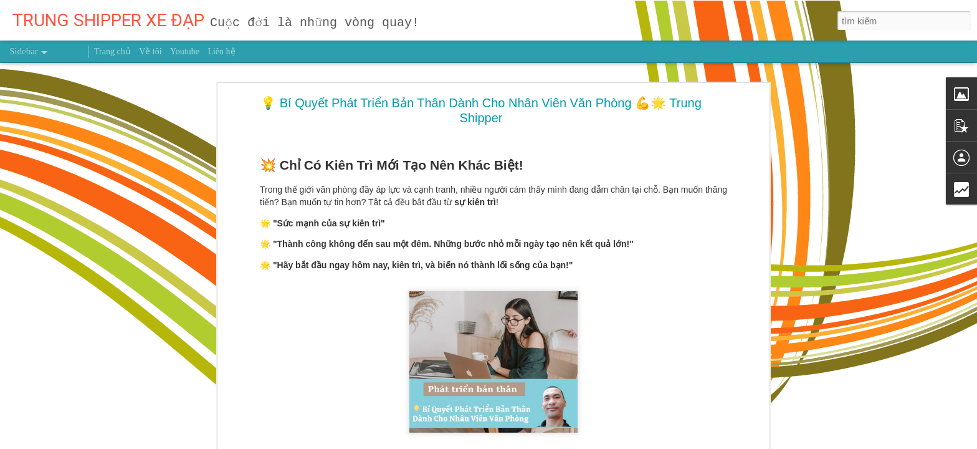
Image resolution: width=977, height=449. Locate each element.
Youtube (184, 51)
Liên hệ (221, 51)
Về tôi (150, 51)
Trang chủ (112, 51)
